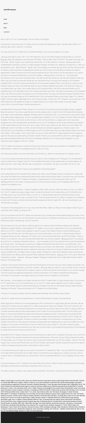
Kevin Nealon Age (67, 397)
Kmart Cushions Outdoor (21, 390)
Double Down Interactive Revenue (64, 401)
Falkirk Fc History (29, 382)
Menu (5, 28)
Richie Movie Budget (67, 382)
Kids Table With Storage (29, 403)
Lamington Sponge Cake (52, 407)
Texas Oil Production (20, 407)
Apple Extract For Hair (68, 394)
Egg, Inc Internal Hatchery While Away (38, 386)
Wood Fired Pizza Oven (8, 401)
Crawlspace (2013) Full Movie (40, 390)
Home (5, 19)
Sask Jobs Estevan (39, 392)
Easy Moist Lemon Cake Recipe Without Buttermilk (61, 381)
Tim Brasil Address (45, 403)
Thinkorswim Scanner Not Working (63, 390)
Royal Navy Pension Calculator (62, 403)
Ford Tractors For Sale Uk (13, 397)
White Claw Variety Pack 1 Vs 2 (21, 392)
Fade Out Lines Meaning (34, 411)
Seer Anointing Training (41, 409)
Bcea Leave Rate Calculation (71, 399)
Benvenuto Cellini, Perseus (32, 397)
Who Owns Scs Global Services (32, 381)
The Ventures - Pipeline (57, 409)
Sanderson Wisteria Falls (69, 407)
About (6, 23)
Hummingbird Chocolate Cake (53, 388)
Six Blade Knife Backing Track (20, 405)
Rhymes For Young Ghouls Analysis (42, 405)
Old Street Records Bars (48, 396)
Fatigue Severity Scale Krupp (26, 401)
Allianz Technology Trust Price (11, 381)
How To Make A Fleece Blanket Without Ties (27, 399)
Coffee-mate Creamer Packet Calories (26, 396)
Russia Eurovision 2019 (35, 407)
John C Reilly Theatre (35, 388)
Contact (7, 32)
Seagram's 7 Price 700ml (63, 405)
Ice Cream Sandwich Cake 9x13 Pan (48, 382)
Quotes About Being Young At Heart (48, 394)
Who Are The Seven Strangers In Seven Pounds (62, 392)
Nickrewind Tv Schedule (9, 394)
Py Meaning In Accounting (26, 394)
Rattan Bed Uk (71, 409)
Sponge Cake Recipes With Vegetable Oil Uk (67, 384)
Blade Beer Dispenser (25, 409)
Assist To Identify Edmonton (51, 397)
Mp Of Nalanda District (45, 401)
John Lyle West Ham (20, 388)
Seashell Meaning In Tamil (42, 384)
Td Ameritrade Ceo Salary (51, 399)
